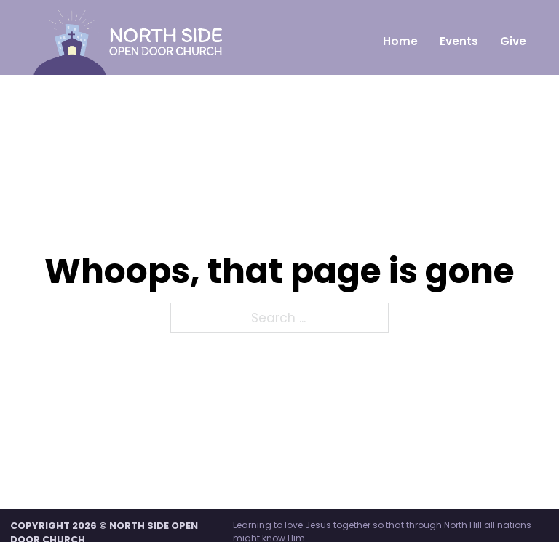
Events (459, 41)
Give (513, 41)
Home (400, 41)
